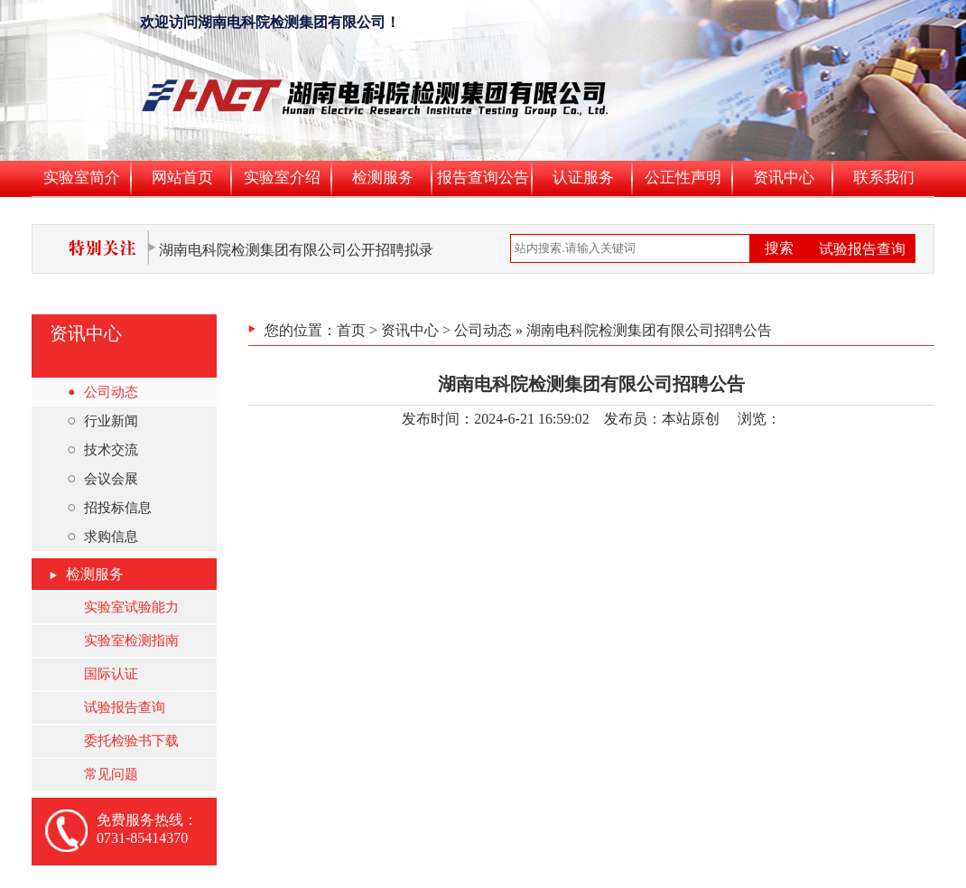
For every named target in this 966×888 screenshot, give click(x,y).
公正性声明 (683, 177)
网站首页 (182, 177)
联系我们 (884, 177)
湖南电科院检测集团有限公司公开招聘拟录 (296, 249)
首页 (351, 330)
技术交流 (103, 450)
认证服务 (583, 177)
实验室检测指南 (131, 640)
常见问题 (111, 774)
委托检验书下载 (131, 741)
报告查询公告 (483, 177)
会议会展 (103, 479)
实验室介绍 (282, 177)
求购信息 (103, 536)
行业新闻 (103, 421)
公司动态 (103, 392)
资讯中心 (783, 177)
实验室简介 (81, 177)
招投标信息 (110, 507)
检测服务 (382, 177)
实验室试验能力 (131, 607)
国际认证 (111, 674)
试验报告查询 (862, 249)
